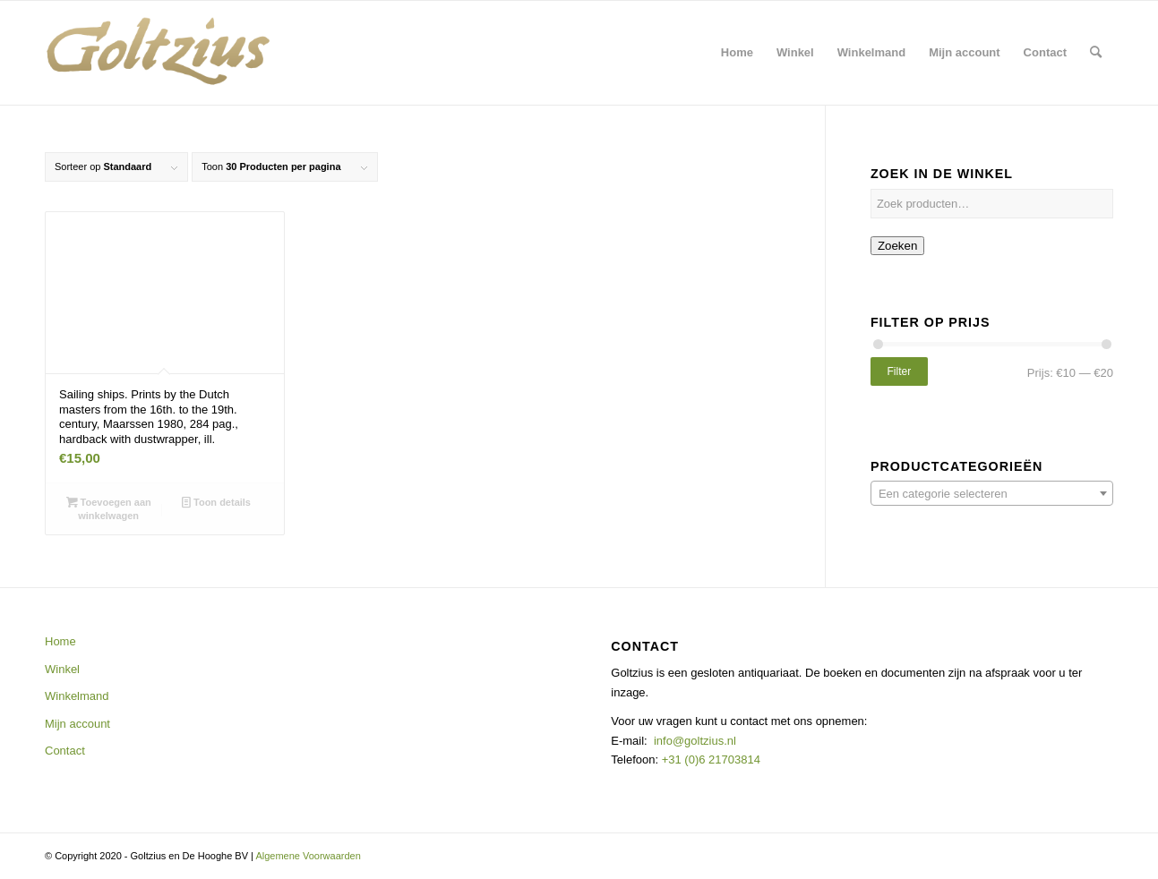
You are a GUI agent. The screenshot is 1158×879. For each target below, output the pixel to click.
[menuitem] (737, 53)
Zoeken (897, 245)
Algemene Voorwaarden (307, 855)
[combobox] (992, 493)
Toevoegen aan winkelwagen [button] (108, 508)
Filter (900, 371)
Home (60, 641)
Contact (65, 750)
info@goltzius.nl (695, 740)
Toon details (216, 502)
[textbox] (991, 494)
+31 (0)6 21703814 (709, 759)
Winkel (62, 669)
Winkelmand (77, 696)
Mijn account (77, 723)
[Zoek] (1095, 53)
